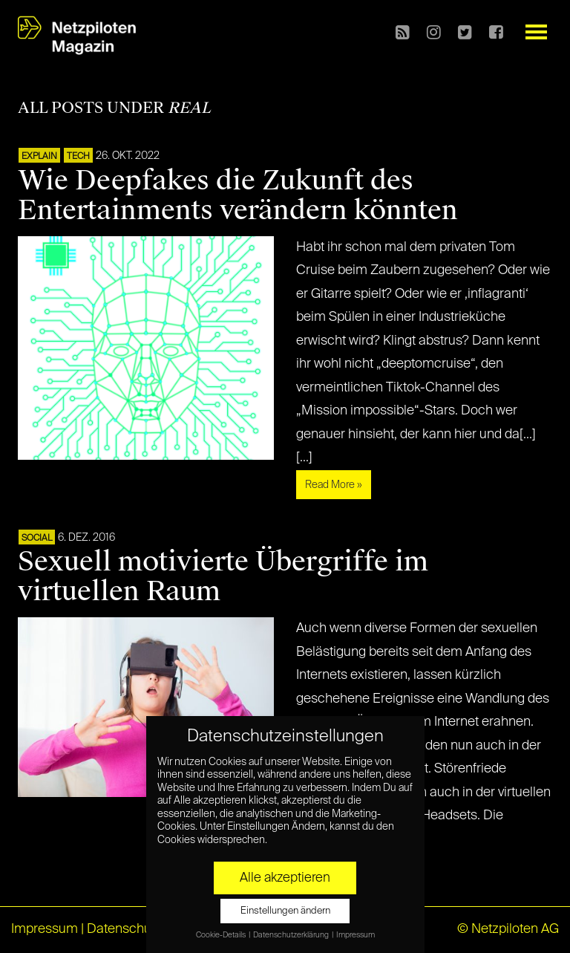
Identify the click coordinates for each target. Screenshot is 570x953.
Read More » (333, 485)
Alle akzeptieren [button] (285, 878)
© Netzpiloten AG (508, 929)
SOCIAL (37, 538)
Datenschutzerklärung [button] (291, 935)
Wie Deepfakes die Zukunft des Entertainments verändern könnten (238, 195)
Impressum (44, 929)
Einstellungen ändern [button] (285, 911)
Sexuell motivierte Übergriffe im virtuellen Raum (223, 576)
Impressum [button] (355, 935)
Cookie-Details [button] (221, 935)
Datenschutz (124, 929)
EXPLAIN (39, 156)
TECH (78, 156)
